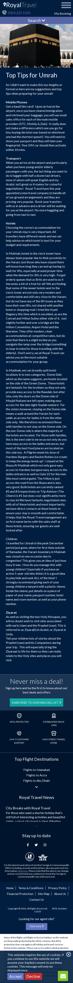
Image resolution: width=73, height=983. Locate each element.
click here (23, 870)
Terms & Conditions (30, 888)
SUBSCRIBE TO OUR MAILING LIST (36, 702)
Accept (15, 976)
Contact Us (36, 899)
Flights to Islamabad (36, 769)
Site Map (43, 893)
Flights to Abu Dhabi (36, 780)
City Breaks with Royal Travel (28, 808)
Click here (36, 926)
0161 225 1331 (19, 13)
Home (10, 888)
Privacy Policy (57, 888)
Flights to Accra (36, 775)
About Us (60, 893)
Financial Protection (20, 893)
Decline (33, 976)
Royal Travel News (36, 797)
